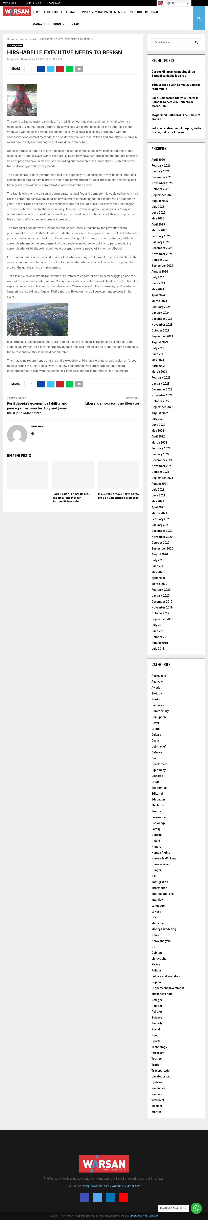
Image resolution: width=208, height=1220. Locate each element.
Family (156, 829)
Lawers (156, 911)
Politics (135, 12)
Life (154, 917)
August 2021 (160, 483)
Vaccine (157, 1094)
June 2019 (158, 631)
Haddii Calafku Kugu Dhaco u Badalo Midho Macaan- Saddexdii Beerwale (71, 498)
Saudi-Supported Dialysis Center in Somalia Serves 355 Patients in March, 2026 (175, 101)
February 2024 (161, 306)
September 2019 (162, 619)
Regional (152, 12)
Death (155, 740)
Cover (155, 723)
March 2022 (159, 442)
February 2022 (161, 448)
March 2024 (159, 301)
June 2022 (158, 424)
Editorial (68, 12)
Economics (53, 3)
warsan (14, 59)
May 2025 (158, 218)
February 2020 (161, 589)
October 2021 (160, 471)
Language (158, 905)
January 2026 (160, 171)
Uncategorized (15, 45)
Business (158, 705)
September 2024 (162, 265)
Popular (157, 982)
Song (155, 1035)
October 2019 (160, 613)
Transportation (161, 1070)
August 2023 (160, 342)
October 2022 (160, 401)
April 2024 (158, 295)
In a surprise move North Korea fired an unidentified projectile (118, 496)
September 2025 (162, 195)
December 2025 (162, 177)
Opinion (157, 952)
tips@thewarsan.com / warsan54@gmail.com (111, 1185)
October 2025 (160, 189)
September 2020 (162, 548)
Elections (158, 805)
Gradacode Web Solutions (144, 1216)
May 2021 (158, 501)
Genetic (157, 834)
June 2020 (158, 566)
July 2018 (158, 648)
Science (157, 1017)
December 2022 (162, 389)
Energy (156, 811)
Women (157, 1111)
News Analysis (161, 941)
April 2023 (158, 365)
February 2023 (161, 377)
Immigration (160, 882)
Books (156, 699)
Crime (156, 728)
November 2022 (162, 395)
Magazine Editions (46, 24)
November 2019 (162, 607)
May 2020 (158, 572)
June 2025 (158, 212)
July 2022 (158, 419)
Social (156, 1029)
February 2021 (161, 519)
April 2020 (158, 578)
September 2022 (162, 407)
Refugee (157, 1000)
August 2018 (160, 642)
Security (157, 1023)
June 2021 (158, 495)
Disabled (157, 775)
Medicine (158, 923)
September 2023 (162, 336)
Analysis (157, 681)
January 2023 (160, 383)
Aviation (157, 687)
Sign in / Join (32, 3)
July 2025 (158, 206)
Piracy (156, 964)
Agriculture (159, 675)
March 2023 (159, 371)
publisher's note (162, 994)
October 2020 (160, 542)
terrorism (158, 1052)
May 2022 (158, 430)
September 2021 (162, 477)
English (166, 3)
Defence (157, 752)
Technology (159, 1047)
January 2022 (160, 454)
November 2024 (162, 254)
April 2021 (158, 507)
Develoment (159, 764)
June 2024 (158, 283)
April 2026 (158, 159)
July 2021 (158, 489)
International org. (163, 893)
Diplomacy (159, 770)
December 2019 (162, 601)
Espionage (159, 823)
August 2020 (160, 554)
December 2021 (162, 460)
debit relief (159, 746)
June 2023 (158, 354)
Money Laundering (164, 929)
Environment (160, 817)
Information (159, 888)
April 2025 (158, 224)
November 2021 (162, 466)
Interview (157, 899)
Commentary (160, 711)
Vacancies (158, 1088)
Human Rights (161, 852)
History (156, 846)
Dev (154, 758)
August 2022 (160, 413)
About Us (51, 12)
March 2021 (159, 513)
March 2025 (159, 230)
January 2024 (160, 312)
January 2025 (160, 242)
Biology (157, 693)
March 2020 (159, 583)
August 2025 (160, 200)
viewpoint (158, 1100)
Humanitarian (160, 864)
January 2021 (160, 525)
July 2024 (158, 277)
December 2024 (162, 248)
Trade (155, 1064)
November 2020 (162, 536)
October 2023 (160, 330)
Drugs (156, 782)
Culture (156, 734)
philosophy (159, 958)
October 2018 (160, 637)
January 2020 (160, 595)
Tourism (157, 1058)
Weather (157, 1106)
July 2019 (158, 625)
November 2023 (162, 324)
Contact (74, 24)
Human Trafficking (164, 858)
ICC (154, 876)
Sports (156, 1041)
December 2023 (162, 318)
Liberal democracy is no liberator (112, 404)
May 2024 (158, 289)
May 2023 (158, 360)
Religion (157, 1011)
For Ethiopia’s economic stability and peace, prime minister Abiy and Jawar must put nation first (37, 408)
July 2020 (158, 560)
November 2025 (162, 183)
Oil (153, 946)
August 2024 (160, 271)
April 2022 (158, 436)
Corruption (159, 717)
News (36, 12)
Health (156, 840)
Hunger (156, 870)
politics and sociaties (166, 976)
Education (158, 799)
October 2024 (160, 259)
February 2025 (161, 236)
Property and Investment (102, 12)
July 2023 (158, 348)
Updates (157, 1082)
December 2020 (162, 530)
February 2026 (161, 165)
